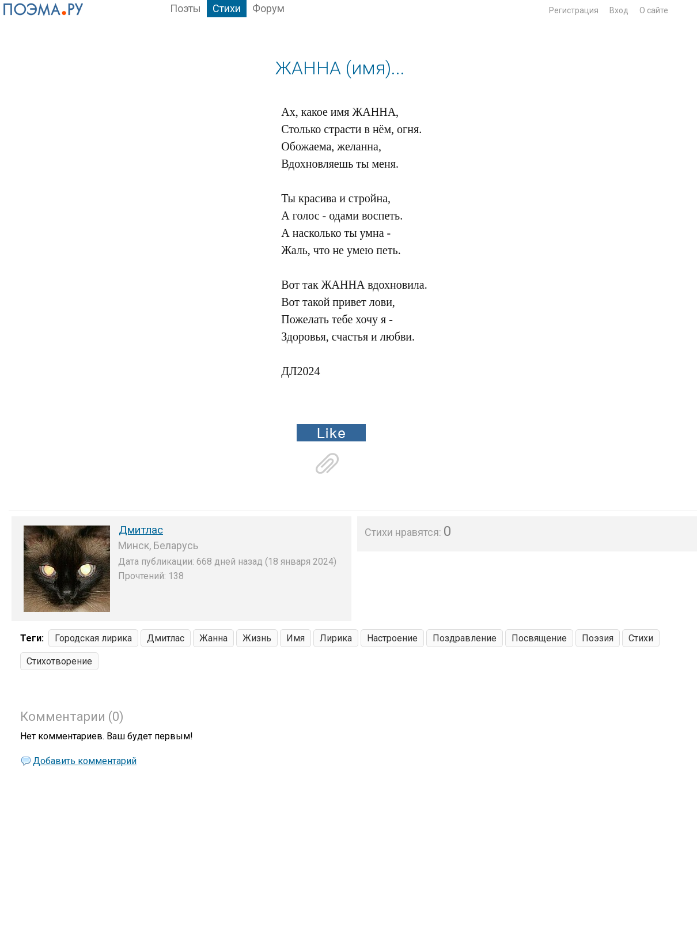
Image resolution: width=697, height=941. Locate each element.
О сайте (653, 10)
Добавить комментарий (85, 760)
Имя (295, 638)
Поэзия (597, 638)
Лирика (336, 638)
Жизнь (257, 638)
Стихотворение (59, 661)
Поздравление (465, 638)
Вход (618, 10)
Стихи (227, 8)
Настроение (392, 638)
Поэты (185, 8)
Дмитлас (141, 529)
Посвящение (539, 638)
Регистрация (573, 10)
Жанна (213, 638)
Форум (268, 8)
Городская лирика (93, 638)
